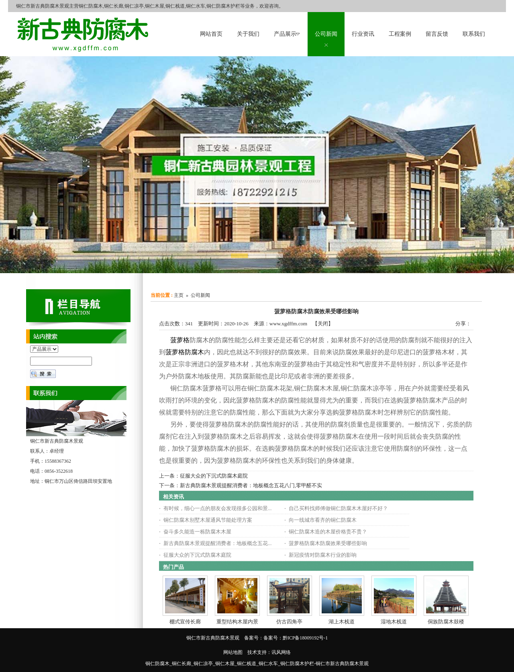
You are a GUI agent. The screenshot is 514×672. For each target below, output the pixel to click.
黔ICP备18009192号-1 (305, 638)
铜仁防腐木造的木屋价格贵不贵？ (328, 532)
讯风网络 (281, 652)
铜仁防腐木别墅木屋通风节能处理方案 (207, 520)
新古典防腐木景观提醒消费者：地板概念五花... (217, 543)
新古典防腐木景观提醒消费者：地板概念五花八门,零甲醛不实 (251, 485)
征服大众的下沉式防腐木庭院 (214, 476)
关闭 (323, 324)
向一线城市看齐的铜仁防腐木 (323, 520)
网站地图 (233, 652)
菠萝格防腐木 (184, 352)
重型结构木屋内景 (237, 622)
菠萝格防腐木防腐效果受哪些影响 (328, 543)
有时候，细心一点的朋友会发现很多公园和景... (217, 508)
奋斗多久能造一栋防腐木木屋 (197, 532)
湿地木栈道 (394, 622)
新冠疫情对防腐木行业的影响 (323, 555)
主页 (179, 295)
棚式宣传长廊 (185, 622)
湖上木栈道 (341, 622)
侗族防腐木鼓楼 (446, 622)
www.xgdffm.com (288, 324)
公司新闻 (200, 295)
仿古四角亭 (289, 622)
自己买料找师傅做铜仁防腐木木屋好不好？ (338, 508)
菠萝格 (180, 340)
